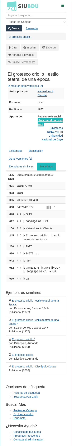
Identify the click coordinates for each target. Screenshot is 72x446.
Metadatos (46, 166)
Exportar (51, 47)
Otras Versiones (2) (20, 158)
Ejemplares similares (21, 166)
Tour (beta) (19, 418)
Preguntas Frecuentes (26, 435)
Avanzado (32, 28)
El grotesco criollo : (20, 36)
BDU (11, 6)
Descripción (36, 150)
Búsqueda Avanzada (25, 396)
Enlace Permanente (23, 62)
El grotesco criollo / (23, 339)
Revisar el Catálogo (25, 410)
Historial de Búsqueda (26, 392)
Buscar (14, 28)
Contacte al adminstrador (28, 439)
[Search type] (36, 22)
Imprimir (31, 47)
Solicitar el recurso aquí (50, 122)
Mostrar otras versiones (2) (25, 85)
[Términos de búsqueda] (36, 15)
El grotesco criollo (22, 354)
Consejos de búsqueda (27, 431)
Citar (14, 47)
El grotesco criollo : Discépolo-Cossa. (34, 366)
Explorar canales (23, 414)
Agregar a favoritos (23, 54)
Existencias (15, 150)
